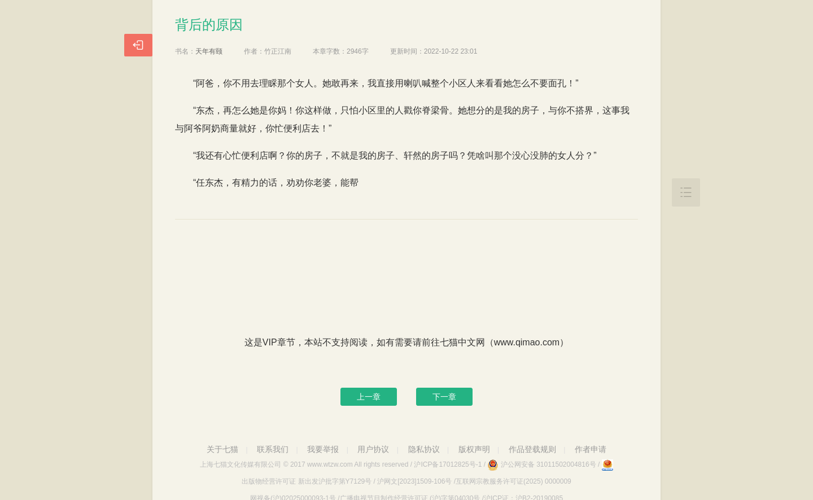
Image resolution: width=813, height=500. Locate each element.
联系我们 (273, 449)
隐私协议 (424, 449)
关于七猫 (222, 449)
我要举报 (323, 449)
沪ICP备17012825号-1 (448, 464)
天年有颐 (208, 51)
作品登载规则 (532, 449)
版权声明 (474, 449)
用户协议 (373, 449)
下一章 (444, 396)
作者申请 (590, 449)
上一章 (369, 396)
